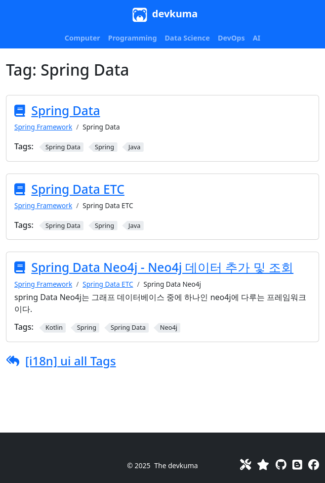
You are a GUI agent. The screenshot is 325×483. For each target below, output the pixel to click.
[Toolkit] (245, 464)
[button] (82, 38)
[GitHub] (281, 464)
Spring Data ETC (77, 189)
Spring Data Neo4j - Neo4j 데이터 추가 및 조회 (162, 267)
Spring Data (65, 110)
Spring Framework (43, 127)
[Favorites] (263, 464)
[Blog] (297, 464)
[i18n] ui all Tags (70, 360)
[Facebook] (313, 464)
